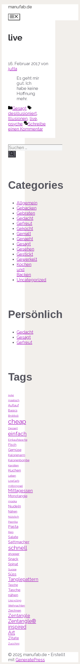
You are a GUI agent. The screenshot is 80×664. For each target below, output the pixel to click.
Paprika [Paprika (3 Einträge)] (13, 521)
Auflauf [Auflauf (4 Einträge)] (13, 405)
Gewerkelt (27, 259)
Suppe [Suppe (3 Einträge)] (12, 569)
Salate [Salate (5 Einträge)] (13, 537)
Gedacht (25, 218)
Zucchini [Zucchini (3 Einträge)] (13, 643)
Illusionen (18, 118)
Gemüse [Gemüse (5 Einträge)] (14, 450)
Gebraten (26, 213)
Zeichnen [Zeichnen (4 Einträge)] (14, 610)
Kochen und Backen (24, 269)
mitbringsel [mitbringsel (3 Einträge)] (15, 486)
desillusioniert (22, 113)
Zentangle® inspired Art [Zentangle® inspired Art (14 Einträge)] (22, 626)
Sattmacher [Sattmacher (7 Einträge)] (18, 542)
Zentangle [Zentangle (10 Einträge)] (19, 615)
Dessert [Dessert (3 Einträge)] (13, 428)
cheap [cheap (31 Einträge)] (17, 421)
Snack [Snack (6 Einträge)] (13, 559)
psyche (15, 123)
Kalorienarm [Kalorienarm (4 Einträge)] (16, 455)
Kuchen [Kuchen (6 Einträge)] (14, 470)
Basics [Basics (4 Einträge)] (12, 410)
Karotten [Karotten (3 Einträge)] (13, 465)
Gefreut (24, 223)
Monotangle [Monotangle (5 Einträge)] (17, 496)
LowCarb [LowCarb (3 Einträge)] (13, 480)
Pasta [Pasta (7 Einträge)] (13, 526)
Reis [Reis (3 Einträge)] (10, 532)
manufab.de (20, 6)
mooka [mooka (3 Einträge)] (12, 501)
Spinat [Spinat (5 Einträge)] (13, 564)
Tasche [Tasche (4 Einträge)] (13, 585)
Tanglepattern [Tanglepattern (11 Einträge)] (23, 579)
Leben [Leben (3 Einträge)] (12, 475)
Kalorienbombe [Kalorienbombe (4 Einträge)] (18, 460)
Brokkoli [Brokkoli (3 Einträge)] (13, 415)
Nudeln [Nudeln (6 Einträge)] (14, 506)
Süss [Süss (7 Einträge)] (12, 574)
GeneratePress (30, 659)
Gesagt (19, 108)
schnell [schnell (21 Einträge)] (17, 547)
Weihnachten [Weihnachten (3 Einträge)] (16, 605)
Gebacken (26, 208)
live (33, 118)
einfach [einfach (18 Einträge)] (17, 433)
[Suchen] (12, 154)
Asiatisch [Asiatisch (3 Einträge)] (13, 400)
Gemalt (24, 233)
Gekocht (25, 228)
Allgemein (27, 202)
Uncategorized (31, 279)
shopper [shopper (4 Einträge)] (13, 554)
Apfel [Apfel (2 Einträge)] (11, 395)
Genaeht (25, 238)
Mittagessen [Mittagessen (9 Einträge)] (20, 490)
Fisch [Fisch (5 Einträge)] (12, 445)
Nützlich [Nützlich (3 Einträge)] (13, 516)
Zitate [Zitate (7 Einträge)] (13, 638)
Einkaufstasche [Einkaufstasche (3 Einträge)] (17, 439)
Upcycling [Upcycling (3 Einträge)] (14, 600)
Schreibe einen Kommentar (27, 126)
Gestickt (25, 254)
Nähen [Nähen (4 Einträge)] (12, 511)
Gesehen (25, 249)
